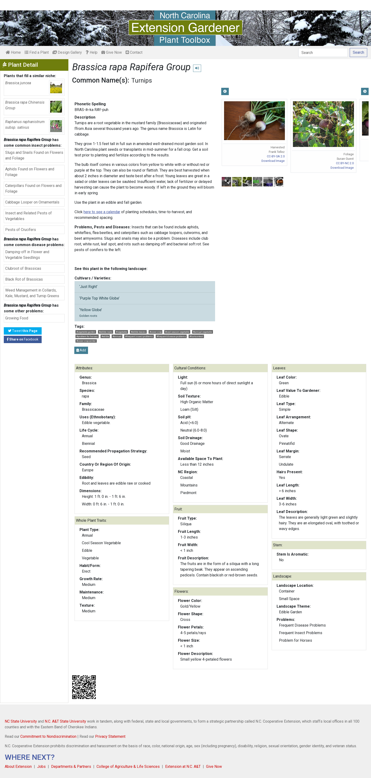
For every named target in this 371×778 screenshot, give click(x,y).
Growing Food (16, 318)
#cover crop (156, 332)
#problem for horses (87, 336)
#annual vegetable (202, 332)
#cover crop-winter (86, 341)
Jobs (41, 766)
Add (81, 350)
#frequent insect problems (139, 336)
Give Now (111, 52)
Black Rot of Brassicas (24, 279)
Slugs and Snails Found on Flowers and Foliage (34, 155)
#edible (105, 336)
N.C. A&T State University (65, 721)
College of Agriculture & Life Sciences (128, 766)
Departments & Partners (71, 766)
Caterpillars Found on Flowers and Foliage (33, 188)
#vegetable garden (85, 332)
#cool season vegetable (177, 332)
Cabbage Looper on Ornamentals (32, 202)
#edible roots (105, 332)
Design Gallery (67, 52)
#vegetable (121, 332)
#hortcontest (196, 336)
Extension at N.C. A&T (183, 766)
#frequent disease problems (171, 336)
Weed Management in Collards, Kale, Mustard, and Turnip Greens (32, 293)
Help (91, 52)
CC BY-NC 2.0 (345, 163)
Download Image (273, 161)
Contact (134, 52)
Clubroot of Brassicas (23, 268)
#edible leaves (138, 332)
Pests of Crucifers (20, 229)
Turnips (141, 80)
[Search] (323, 52)
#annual (117, 336)
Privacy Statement (110, 736)
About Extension (18, 766)
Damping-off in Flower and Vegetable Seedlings (27, 255)
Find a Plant (37, 52)
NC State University (21, 721)
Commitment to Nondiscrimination (48, 736)
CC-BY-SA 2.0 (276, 156)
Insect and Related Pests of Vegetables (28, 216)
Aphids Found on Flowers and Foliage (29, 172)
